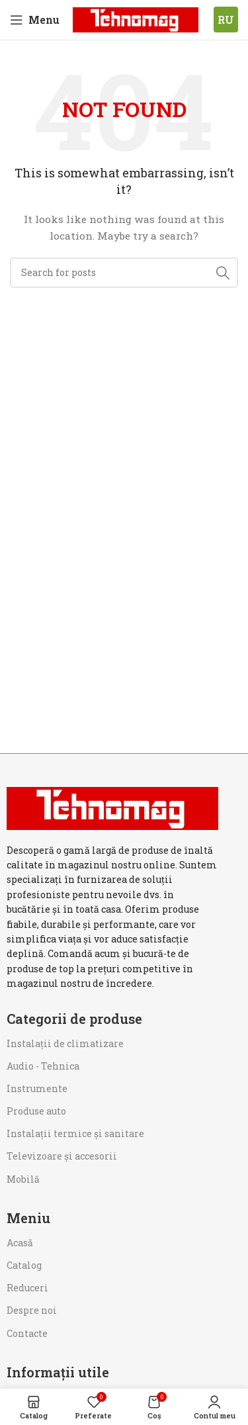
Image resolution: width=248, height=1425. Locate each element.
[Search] (124, 272)
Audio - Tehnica (43, 1066)
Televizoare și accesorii (62, 1156)
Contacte (27, 1333)
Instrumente (37, 1088)
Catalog (24, 1265)
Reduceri (27, 1287)
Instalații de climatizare (65, 1043)
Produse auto (36, 1111)
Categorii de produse (74, 1018)
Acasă (20, 1242)
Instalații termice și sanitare (75, 1133)
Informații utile (58, 1372)
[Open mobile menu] (34, 20)
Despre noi (32, 1310)
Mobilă (23, 1179)
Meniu (28, 1217)
